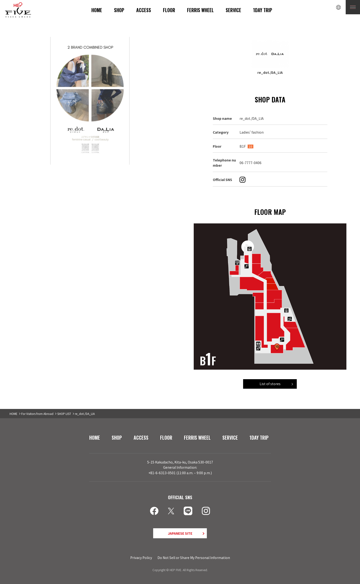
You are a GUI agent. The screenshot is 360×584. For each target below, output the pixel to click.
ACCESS (143, 10)
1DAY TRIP (262, 10)
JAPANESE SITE (180, 533)
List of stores (270, 383)
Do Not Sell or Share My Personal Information (193, 557)
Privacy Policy (141, 557)
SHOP (119, 10)
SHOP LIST (64, 414)
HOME (96, 10)
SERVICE (233, 10)
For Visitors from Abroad (37, 414)
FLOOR (169, 10)
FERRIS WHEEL (200, 10)
